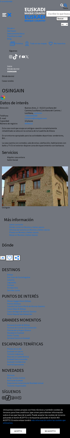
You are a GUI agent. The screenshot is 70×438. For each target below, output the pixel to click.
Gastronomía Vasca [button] (15, 33)
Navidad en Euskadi (15, 333)
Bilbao (10, 274)
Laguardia (11, 282)
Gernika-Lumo (13, 290)
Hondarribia (12, 287)
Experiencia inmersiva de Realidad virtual (25, 383)
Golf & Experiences (15, 364)
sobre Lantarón (16, 224)
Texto (65, 8)
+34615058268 (31, 115)
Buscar (62, 18)
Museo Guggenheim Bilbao (19, 301)
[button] (7, 14)
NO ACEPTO (50, 431)
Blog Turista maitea (16, 378)
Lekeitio (10, 280)
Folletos (16, 43)
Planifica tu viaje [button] (14, 36)
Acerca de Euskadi (15, 380)
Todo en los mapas (35, 43)
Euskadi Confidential (16, 362)
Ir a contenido (6, 1)
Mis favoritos (56, 43)
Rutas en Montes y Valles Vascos (23, 235)
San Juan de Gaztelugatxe (18, 277)
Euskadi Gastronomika (17, 359)
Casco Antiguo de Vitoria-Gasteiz (21, 311)
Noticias (11, 375)
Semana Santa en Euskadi (18, 338)
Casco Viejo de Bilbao (16, 309)
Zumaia (10, 285)
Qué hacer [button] (11, 31)
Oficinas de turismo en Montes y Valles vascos (29, 229)
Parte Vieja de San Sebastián (19, 314)
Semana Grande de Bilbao (18, 325)
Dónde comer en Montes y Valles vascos (26, 227)
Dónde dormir (13, 69)
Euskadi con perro (15, 351)
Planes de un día (14, 348)
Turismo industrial (15, 354)
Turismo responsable (16, 385)
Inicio (9, 66)
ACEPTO (18, 431)
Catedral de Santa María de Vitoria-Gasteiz (26, 306)
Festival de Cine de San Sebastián (21, 327)
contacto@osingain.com (36, 118)
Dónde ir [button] (11, 28)
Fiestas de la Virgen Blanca (19, 330)
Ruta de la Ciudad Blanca (18, 356)
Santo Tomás (13, 335)
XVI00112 (29, 123)
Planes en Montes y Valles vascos (24, 232)
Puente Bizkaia (14, 303)
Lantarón (38, 113)
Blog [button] (9, 38)
